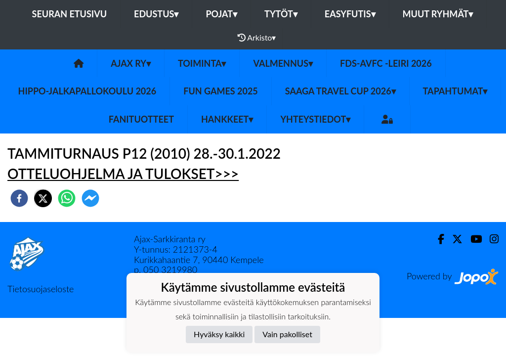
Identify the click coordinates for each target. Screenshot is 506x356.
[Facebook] (437, 239)
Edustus (156, 13)
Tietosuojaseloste (40, 288)
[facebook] (19, 198)
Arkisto (257, 38)
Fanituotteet (141, 119)
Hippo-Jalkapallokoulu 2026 (87, 91)
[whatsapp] (67, 198)
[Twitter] (453, 239)
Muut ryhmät (438, 13)
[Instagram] (490, 239)
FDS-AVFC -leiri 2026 (386, 63)
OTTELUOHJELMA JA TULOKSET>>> (123, 173)
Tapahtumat (455, 91)
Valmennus (283, 63)
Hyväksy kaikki (219, 334)
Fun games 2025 (220, 91)
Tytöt (280, 13)
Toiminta (202, 63)
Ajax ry (131, 63)
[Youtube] (472, 239)
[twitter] (43, 198)
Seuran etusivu (69, 13)
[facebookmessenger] (90, 198)
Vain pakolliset (287, 334)
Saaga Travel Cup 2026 (340, 91)
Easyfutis (350, 13)
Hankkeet (227, 119)
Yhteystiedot (315, 119)
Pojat (221, 13)
